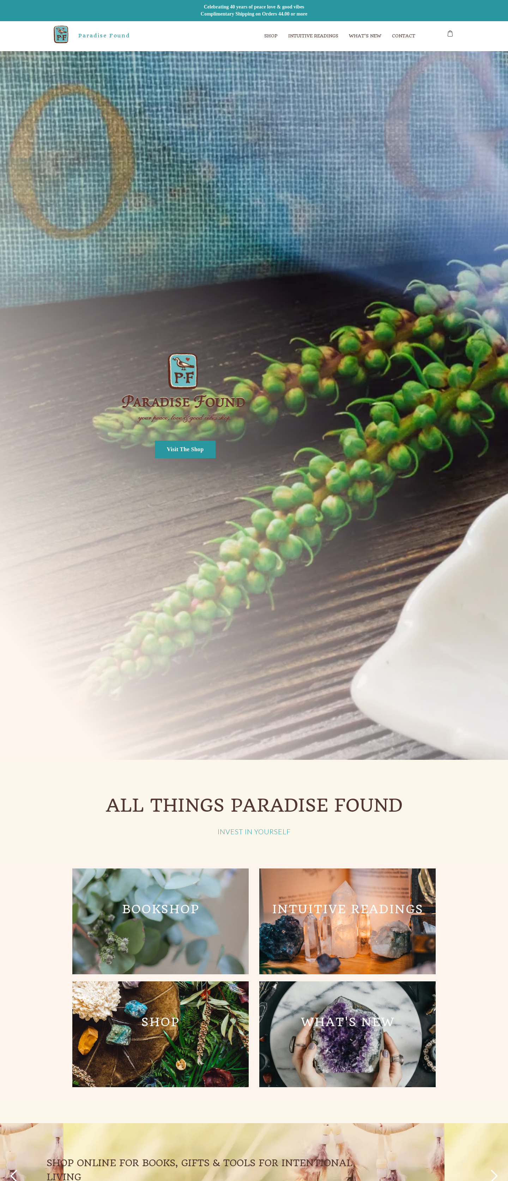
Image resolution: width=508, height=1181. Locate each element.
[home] (58, 36)
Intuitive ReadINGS (313, 35)
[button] (271, 36)
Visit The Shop (185, 449)
